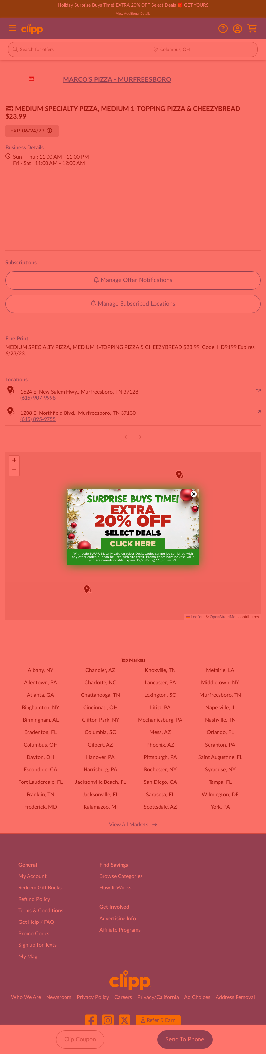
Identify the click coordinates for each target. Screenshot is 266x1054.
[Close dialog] (193, 494)
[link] (133, 519)
